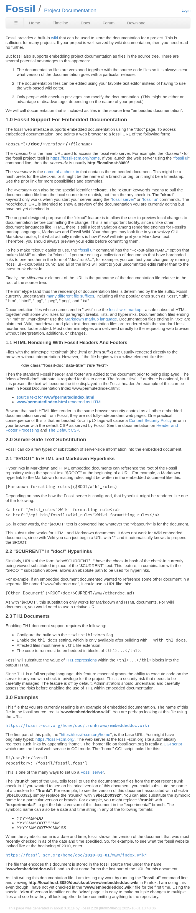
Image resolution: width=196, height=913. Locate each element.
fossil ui (181, 158)
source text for (55, 397)
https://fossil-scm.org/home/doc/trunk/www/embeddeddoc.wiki (77, 725)
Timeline (60, 22)
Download (136, 22)
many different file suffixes (70, 296)
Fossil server (92, 772)
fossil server (123, 199)
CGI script (173, 744)
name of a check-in (61, 171)
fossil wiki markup (125, 309)
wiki (54, 37)
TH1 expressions (81, 660)
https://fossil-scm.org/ (55, 739)
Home (34, 22)
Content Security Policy (150, 420)
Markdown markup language (91, 319)
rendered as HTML (60, 401)
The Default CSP (63, 430)
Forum (108, 22)
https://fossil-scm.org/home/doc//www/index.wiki (76, 855)
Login (186, 10)
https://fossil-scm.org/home (75, 158)
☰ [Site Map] (16, 22)
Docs (85, 22)
